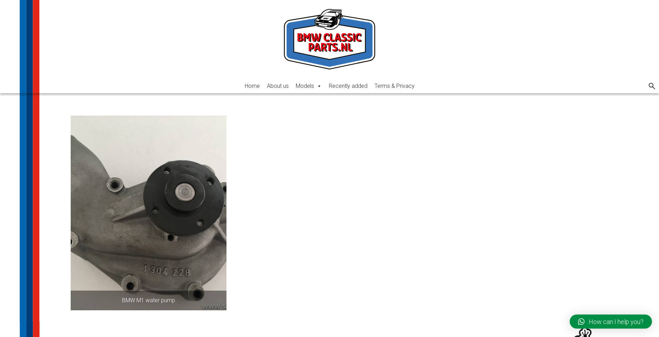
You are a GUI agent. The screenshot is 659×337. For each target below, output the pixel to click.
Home (252, 86)
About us (278, 86)
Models (309, 86)
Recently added (348, 86)
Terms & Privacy (395, 86)
